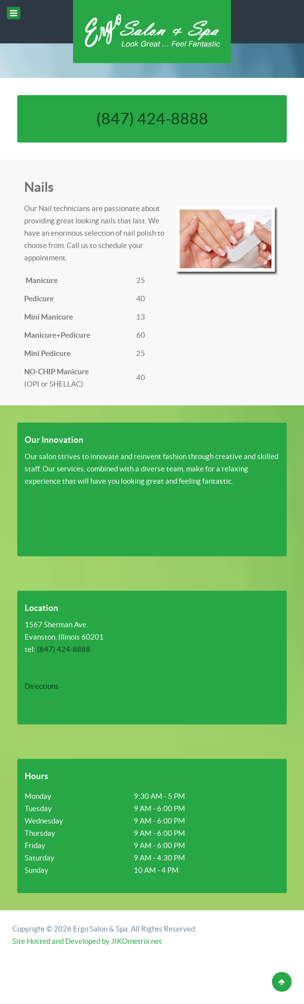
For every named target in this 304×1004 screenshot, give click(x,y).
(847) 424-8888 (152, 118)
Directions (42, 686)
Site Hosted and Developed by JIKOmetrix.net (87, 941)
